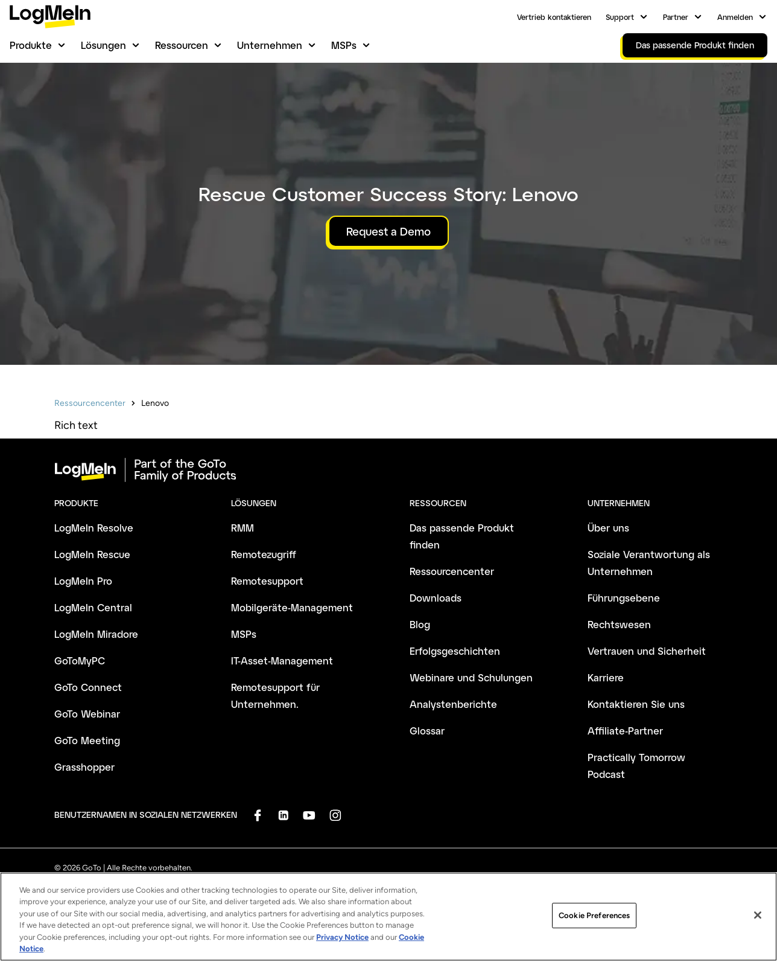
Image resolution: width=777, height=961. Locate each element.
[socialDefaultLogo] (257, 815)
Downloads (435, 597)
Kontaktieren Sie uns (636, 704)
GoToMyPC (79, 660)
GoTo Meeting (87, 740)
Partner (675, 17)
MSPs (344, 45)
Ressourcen (181, 45)
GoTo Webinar (87, 713)
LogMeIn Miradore (96, 634)
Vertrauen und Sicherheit (647, 651)
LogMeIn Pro (83, 581)
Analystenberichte (453, 704)
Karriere (606, 677)
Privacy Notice (342, 940)
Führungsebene (624, 597)
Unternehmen (269, 45)
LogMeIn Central (93, 607)
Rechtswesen (619, 624)
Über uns (608, 527)
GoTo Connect (88, 687)
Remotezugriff (263, 554)
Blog (420, 624)
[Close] (757, 918)
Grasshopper (84, 767)
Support (620, 17)
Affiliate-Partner (625, 730)
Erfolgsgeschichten (455, 651)
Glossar (427, 730)
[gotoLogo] (50, 16)
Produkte (31, 45)
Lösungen (103, 45)
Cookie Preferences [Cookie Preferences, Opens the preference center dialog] (594, 918)
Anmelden (735, 17)
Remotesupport (267, 581)
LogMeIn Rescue (92, 554)
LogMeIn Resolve (93, 527)
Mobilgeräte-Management (292, 607)
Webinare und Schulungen (471, 677)
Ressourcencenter (89, 403)
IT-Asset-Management (282, 660)
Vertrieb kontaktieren (554, 17)
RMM (242, 527)
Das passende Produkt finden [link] (695, 45)
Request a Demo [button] (388, 231)
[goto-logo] (388, 470)
